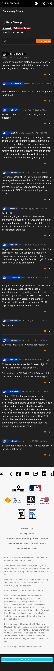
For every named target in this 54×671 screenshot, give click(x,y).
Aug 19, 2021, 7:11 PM (37, 245)
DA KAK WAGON (17, 54)
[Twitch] (35, 474)
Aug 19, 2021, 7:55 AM (37, 133)
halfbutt (13, 110)
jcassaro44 (15, 278)
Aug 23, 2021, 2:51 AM (37, 340)
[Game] (37, 3)
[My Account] (50, 3)
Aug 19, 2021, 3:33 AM (37, 110)
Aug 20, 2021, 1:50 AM (37, 320)
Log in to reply (43, 41)
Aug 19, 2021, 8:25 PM (40, 278)
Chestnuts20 (15, 84)
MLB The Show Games (27, 548)
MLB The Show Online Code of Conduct (27, 543)
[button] (4, 667)
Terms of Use (27, 528)
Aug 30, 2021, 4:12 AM (37, 441)
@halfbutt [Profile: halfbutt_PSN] (7, 213)
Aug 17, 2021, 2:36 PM (19, 58)
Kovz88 (13, 133)
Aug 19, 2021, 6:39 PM (37, 172)
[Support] (44, 3)
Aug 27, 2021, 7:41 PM (37, 360)
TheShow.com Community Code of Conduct (27, 538)
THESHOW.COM (10, 3)
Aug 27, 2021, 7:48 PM (39, 391)
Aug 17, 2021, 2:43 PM (41, 84)
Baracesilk (15, 391)
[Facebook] (18, 474)
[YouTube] (27, 474)
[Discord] (44, 474)
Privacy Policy (27, 533)
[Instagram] (10, 474)
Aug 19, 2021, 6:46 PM (37, 209)
